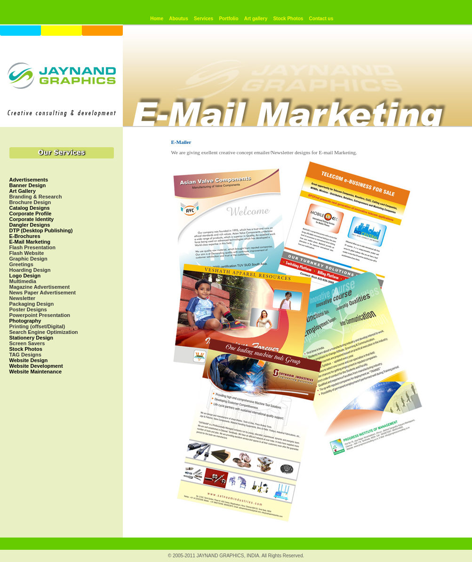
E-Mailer (181, 142)
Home (156, 18)
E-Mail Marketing (29, 242)
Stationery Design (31, 337)
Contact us (321, 18)
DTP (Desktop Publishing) (41, 230)
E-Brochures (24, 236)
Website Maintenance (35, 371)
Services (203, 18)
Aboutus (178, 18)
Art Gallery (22, 191)
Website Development (36, 366)
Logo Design (25, 275)
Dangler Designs (29, 225)
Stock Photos (288, 18)
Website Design (28, 360)
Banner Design (27, 185)
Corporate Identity (31, 219)
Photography (25, 321)
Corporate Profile (30, 213)
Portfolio (228, 18)
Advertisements (28, 179)
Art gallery (255, 18)
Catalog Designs (29, 208)
